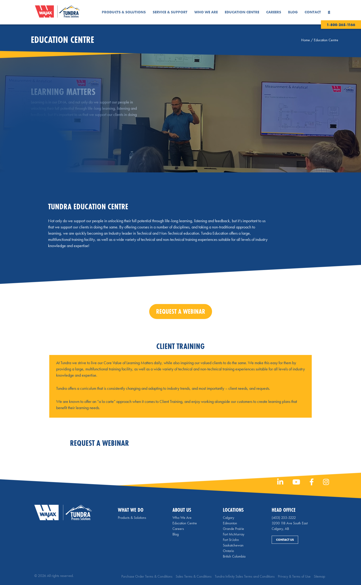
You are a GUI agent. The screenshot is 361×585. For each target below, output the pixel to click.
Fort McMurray (233, 534)
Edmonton (230, 523)
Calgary (228, 517)
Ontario (228, 550)
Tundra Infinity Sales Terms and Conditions (245, 576)
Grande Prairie (233, 528)
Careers (273, 12)
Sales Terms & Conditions (194, 576)
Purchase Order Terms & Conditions (146, 576)
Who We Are (206, 12)
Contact (313, 12)
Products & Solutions (124, 12)
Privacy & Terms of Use (294, 576)
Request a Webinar (51, 135)
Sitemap (319, 576)
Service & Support (170, 12)
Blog (293, 12)
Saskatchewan (233, 545)
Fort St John (231, 539)
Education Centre (242, 12)
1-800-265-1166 (341, 24)
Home (305, 40)
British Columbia (234, 556)
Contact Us (285, 540)
